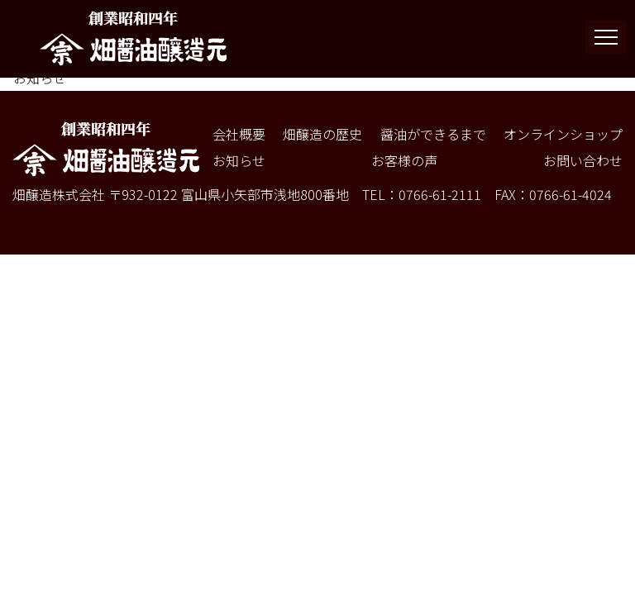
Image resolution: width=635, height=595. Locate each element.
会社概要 (238, 134)
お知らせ (238, 160)
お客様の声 (404, 160)
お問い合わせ (583, 160)
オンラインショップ (563, 134)
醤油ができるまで (433, 134)
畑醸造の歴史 (322, 134)
